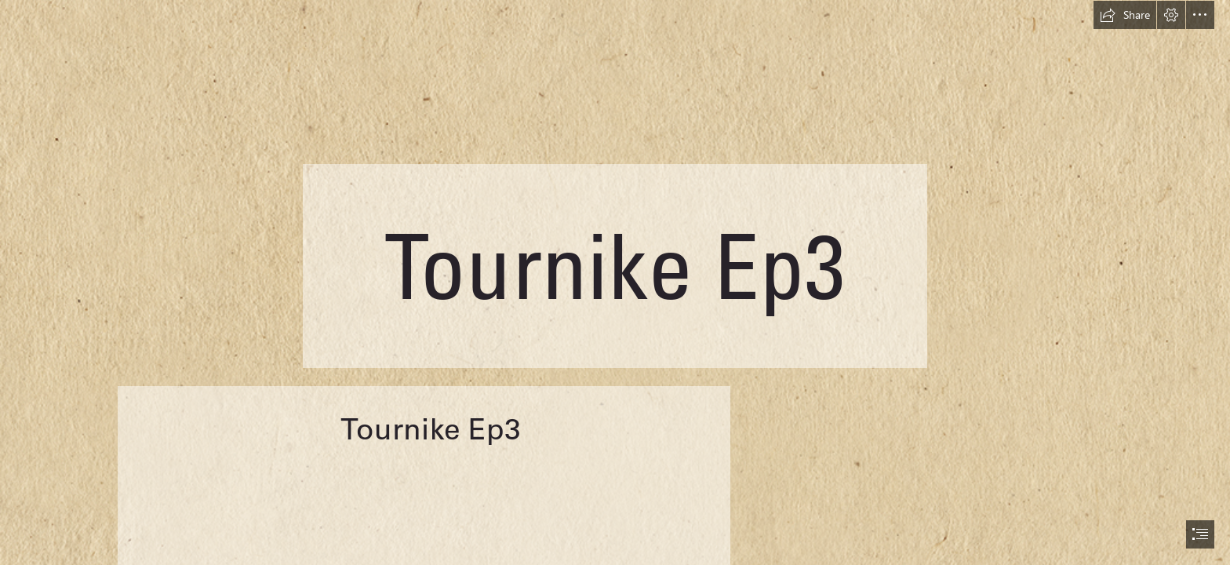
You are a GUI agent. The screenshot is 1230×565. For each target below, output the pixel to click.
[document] (615, 282)
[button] (1125, 15)
